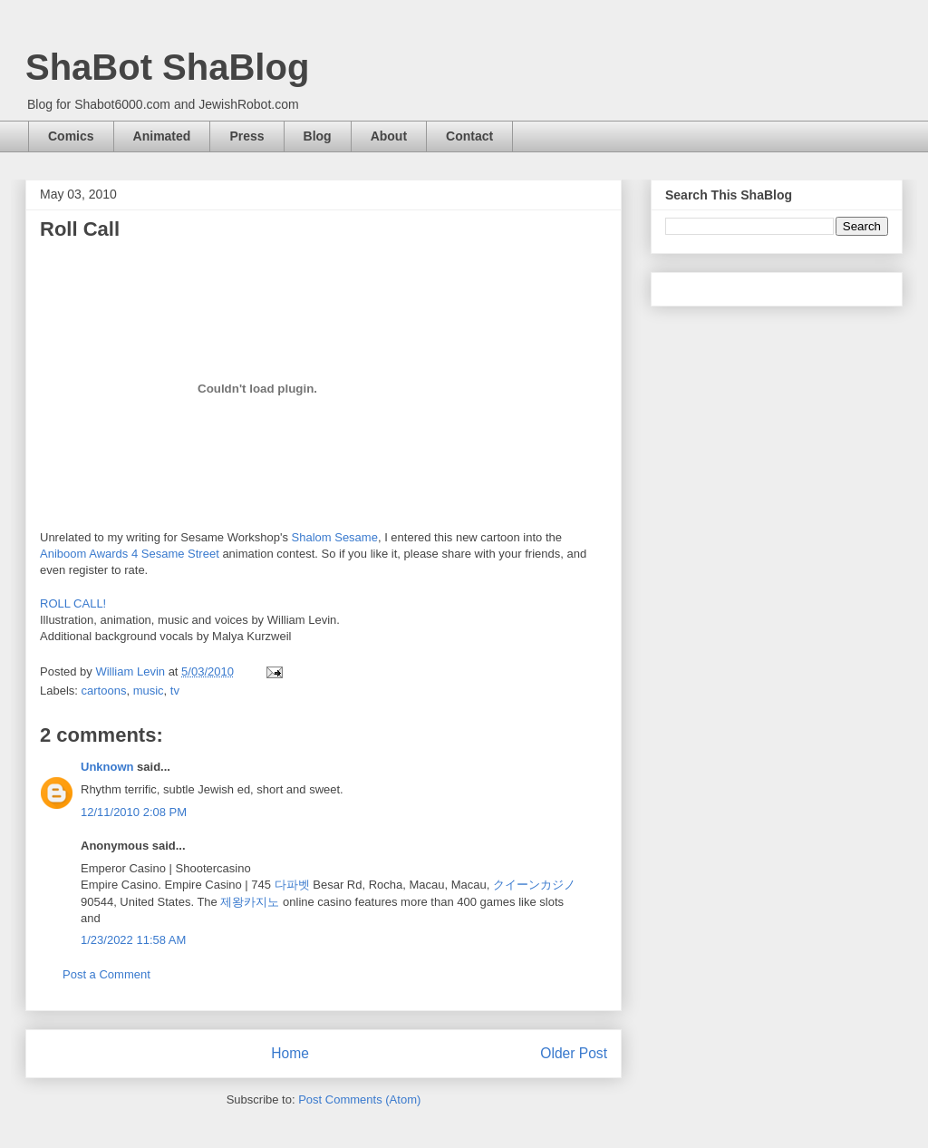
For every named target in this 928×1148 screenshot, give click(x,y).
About (389, 136)
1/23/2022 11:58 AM (133, 940)
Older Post (573, 1053)
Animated (162, 136)
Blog (318, 136)
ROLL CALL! (73, 603)
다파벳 (292, 884)
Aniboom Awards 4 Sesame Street (129, 553)
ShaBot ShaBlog (167, 67)
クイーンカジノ (534, 884)
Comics (71, 136)
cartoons (104, 690)
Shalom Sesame (335, 537)
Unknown (107, 766)
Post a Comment (106, 974)
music (148, 690)
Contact (469, 136)
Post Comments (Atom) (359, 1099)
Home (290, 1053)
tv (174, 690)
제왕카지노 (249, 902)
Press (246, 136)
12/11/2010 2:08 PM (134, 812)
